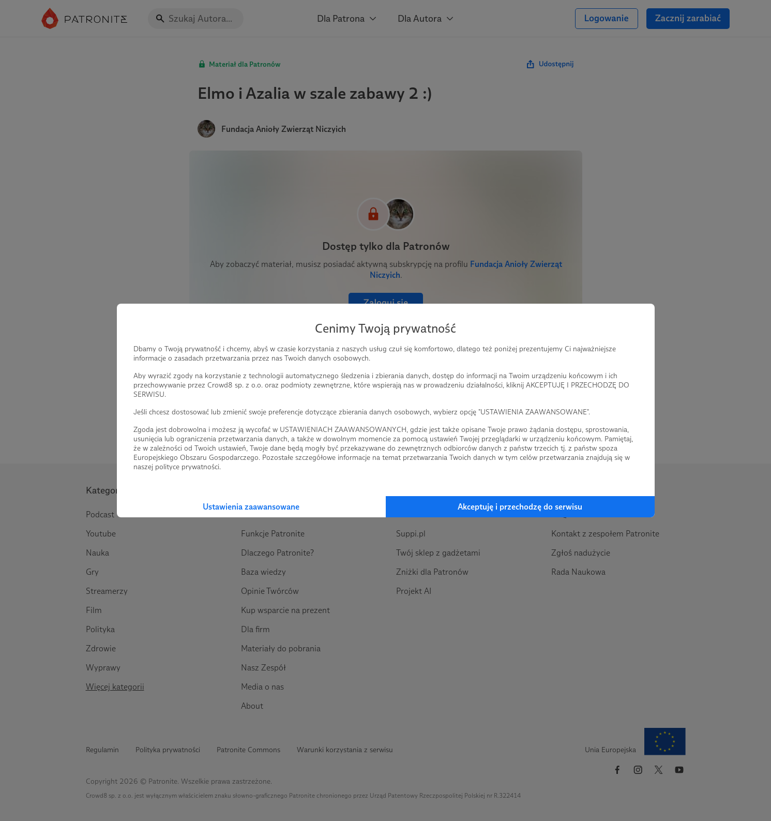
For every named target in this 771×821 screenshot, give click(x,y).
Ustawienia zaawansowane (251, 506)
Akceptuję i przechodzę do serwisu (520, 506)
